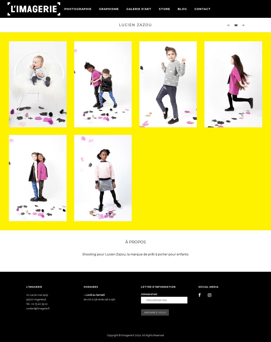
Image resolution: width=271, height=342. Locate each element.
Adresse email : (149, 294)
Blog (182, 9)
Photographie (77, 9)
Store (164, 9)
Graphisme (109, 9)
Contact (202, 9)
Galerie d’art (138, 9)
